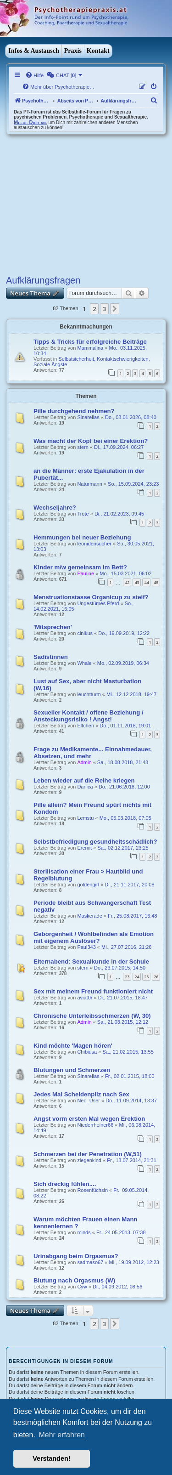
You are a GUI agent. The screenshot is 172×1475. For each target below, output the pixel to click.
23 (127, 977)
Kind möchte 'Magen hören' (72, 1045)
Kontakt (98, 50)
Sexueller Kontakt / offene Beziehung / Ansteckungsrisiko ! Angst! (88, 716)
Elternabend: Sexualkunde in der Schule (91, 961)
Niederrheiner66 (95, 1125)
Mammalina (90, 348)
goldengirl (88, 884)
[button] (114, 308)
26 (156, 977)
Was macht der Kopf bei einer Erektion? (90, 440)
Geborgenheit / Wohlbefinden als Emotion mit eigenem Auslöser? (93, 937)
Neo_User (88, 1100)
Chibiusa (87, 1052)
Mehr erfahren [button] (62, 1435)
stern (82, 447)
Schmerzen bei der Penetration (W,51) (87, 1154)
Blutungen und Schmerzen (71, 1070)
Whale (84, 663)
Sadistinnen (50, 656)
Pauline (85, 573)
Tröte (83, 513)
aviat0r (84, 997)
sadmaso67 (90, 1262)
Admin (84, 762)
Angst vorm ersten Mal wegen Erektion (89, 1118)
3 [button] (104, 309)
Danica (85, 786)
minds (83, 1232)
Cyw (82, 1286)
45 (156, 582)
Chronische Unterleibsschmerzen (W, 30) (92, 1015)
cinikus (85, 633)
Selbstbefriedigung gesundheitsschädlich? (95, 841)
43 (136, 582)
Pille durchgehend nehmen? (74, 411)
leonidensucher (94, 543)
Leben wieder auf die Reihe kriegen (84, 780)
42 (127, 582)
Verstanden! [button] (51, 1458)
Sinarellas (88, 417)
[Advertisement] (86, 203)
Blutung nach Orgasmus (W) (74, 1280)
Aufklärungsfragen (43, 280)
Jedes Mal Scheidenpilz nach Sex (81, 1094)
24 (136, 977)
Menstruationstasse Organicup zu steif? (91, 597)
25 (146, 977)
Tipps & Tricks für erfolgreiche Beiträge (90, 341)
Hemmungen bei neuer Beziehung (82, 537)
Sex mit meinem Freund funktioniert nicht (93, 991)
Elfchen (85, 725)
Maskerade (89, 916)
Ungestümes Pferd (98, 603)
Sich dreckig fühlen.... (64, 1183)
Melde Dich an (30, 122)
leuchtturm (88, 694)
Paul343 (86, 947)
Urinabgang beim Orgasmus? (75, 1256)
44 (146, 582)
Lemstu (85, 818)
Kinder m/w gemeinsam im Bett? (80, 567)
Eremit (84, 848)
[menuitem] (34, 75)
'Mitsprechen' (52, 627)
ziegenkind (89, 1160)
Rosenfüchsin (92, 1190)
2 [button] (94, 309)
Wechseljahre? (54, 507)
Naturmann (89, 484)
